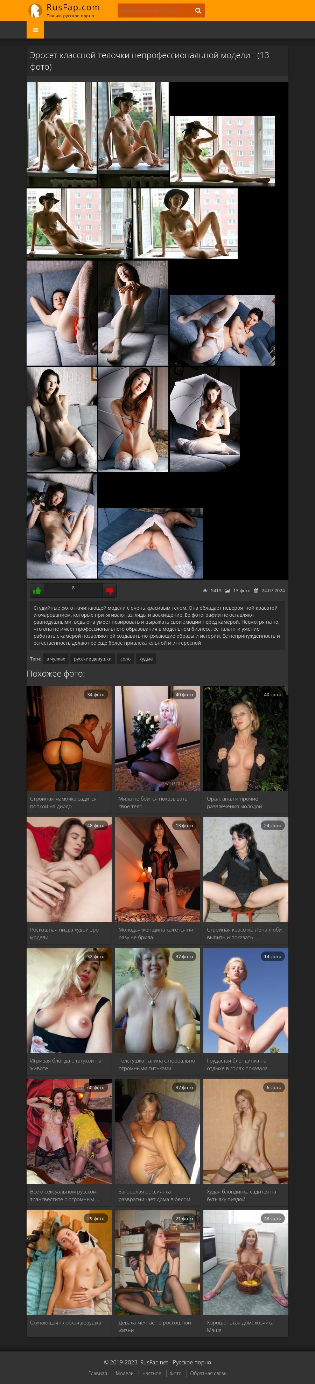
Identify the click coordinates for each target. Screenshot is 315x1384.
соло (125, 659)
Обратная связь (208, 1373)
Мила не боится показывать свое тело (153, 802)
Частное (151, 1373)
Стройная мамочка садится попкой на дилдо (63, 802)
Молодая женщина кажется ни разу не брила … (156, 933)
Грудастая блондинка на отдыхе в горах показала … (240, 1064)
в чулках (56, 659)
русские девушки (93, 659)
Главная (97, 1373)
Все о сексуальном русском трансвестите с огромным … (64, 1195)
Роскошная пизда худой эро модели (64, 933)
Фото (176, 1373)
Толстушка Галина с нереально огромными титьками (157, 1064)
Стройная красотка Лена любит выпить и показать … (245, 933)
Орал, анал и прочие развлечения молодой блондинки (234, 802)
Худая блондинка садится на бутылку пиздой (241, 1195)
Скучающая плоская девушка (66, 1322)
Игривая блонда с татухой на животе (66, 1064)
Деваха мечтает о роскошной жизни (155, 1326)
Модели (124, 1373)
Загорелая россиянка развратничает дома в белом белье (154, 1195)
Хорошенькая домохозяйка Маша (240, 1326)
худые (146, 659)
